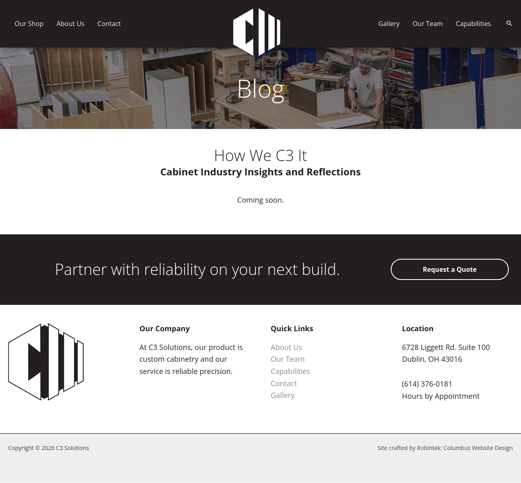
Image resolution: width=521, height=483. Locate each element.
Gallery (283, 395)
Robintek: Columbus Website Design (465, 448)
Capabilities (290, 371)
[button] (509, 23)
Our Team (288, 359)
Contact (284, 383)
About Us (286, 347)
